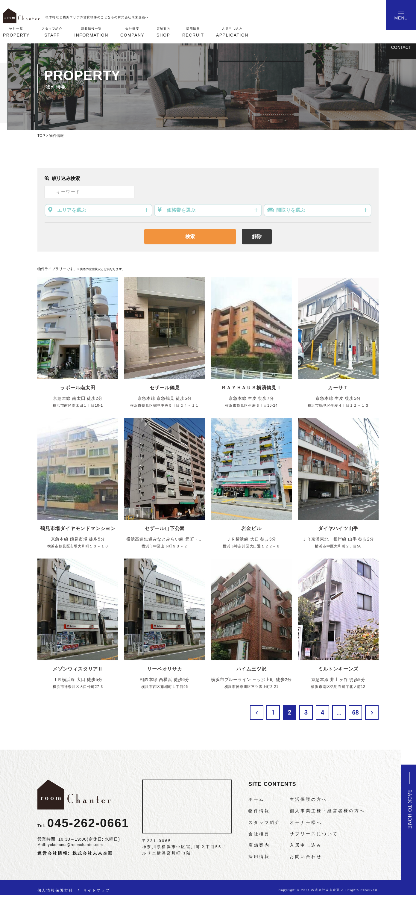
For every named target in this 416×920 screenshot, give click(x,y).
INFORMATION (91, 31)
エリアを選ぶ (71, 210)
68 (355, 712)
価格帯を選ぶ (181, 210)
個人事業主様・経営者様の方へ (327, 810)
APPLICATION (232, 31)
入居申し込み (306, 845)
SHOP (163, 31)
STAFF (52, 31)
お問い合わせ (306, 856)
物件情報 (259, 810)
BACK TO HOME (409, 809)
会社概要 (259, 833)
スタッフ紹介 (264, 822)
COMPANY (132, 31)
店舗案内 (259, 845)
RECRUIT (193, 31)
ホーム (256, 799)
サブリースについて (314, 833)
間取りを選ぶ (290, 210)
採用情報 (259, 856)
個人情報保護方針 (55, 890)
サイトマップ (96, 890)
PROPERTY (16, 31)
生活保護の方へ (308, 799)
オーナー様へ (306, 822)
